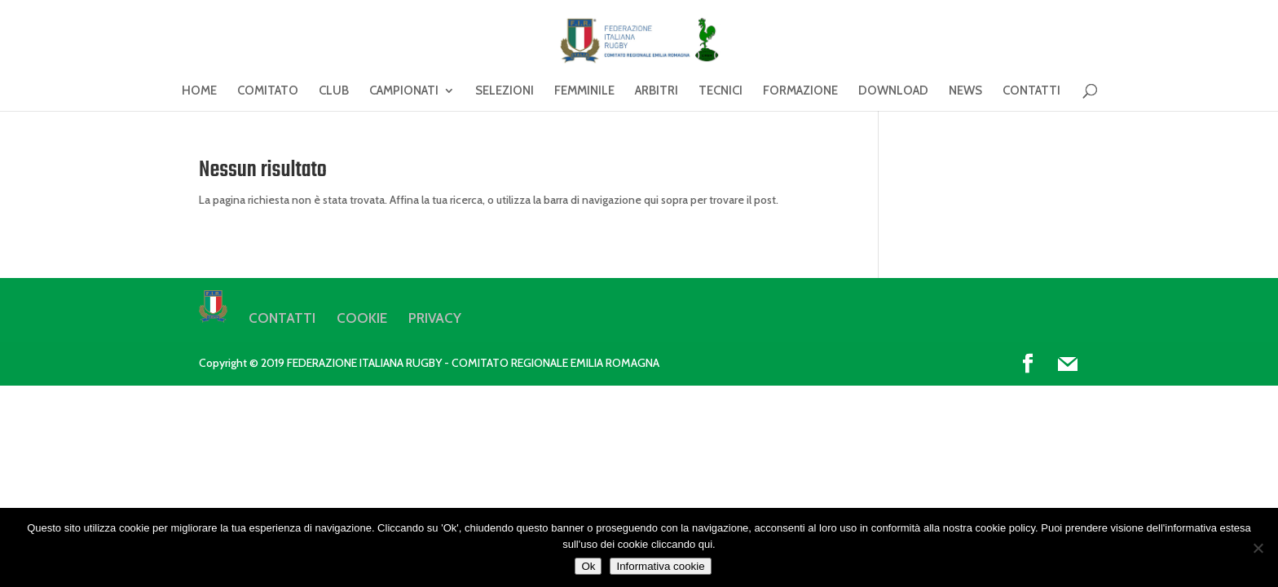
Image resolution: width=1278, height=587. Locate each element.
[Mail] (1067, 364)
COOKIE (362, 318)
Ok (588, 566)
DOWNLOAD (893, 91)
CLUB (334, 91)
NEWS (965, 91)
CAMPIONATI (403, 91)
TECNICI (720, 91)
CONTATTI (1031, 91)
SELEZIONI (504, 91)
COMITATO (267, 91)
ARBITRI (656, 91)
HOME (199, 91)
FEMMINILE (584, 91)
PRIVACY (434, 318)
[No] (1257, 548)
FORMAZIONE (800, 91)
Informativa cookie (660, 566)
